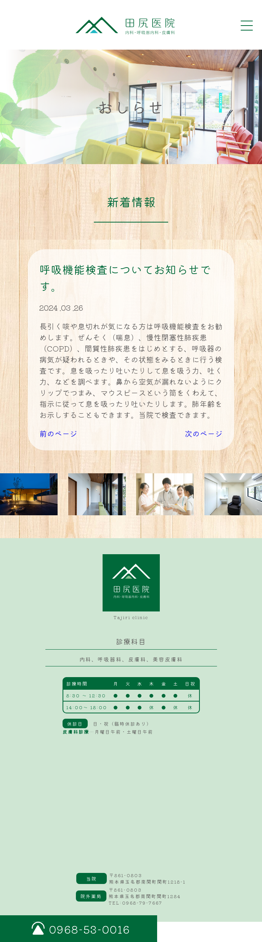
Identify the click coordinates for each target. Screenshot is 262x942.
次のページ (204, 433)
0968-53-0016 (89, 929)
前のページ (58, 433)
